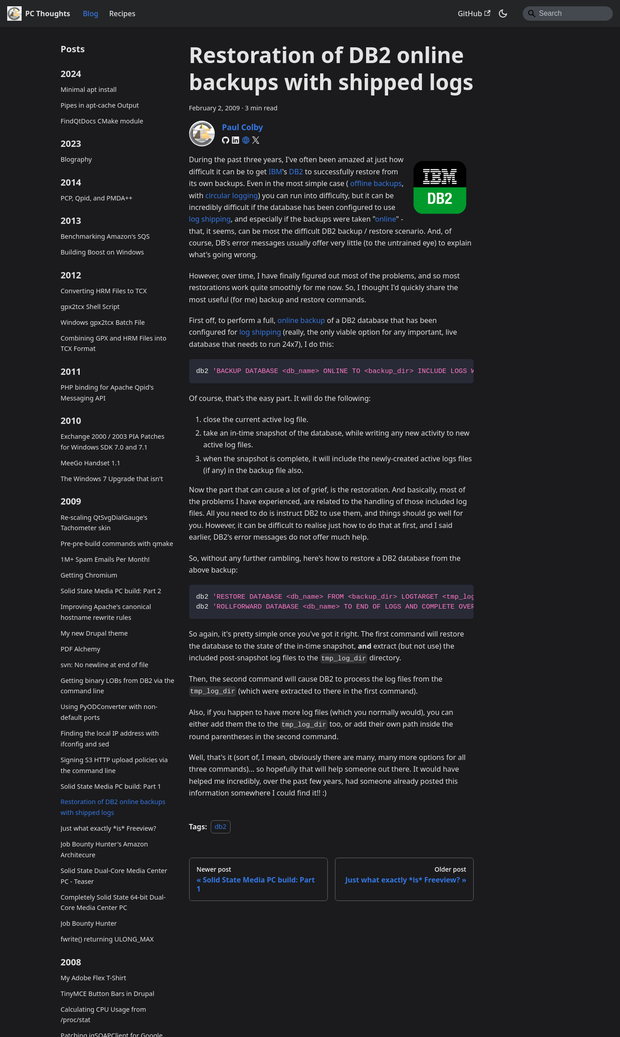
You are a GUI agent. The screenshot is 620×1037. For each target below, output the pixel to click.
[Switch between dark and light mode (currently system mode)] (503, 13)
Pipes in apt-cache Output (100, 105)
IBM (275, 172)
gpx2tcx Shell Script (90, 306)
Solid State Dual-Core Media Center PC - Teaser (114, 876)
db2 (220, 827)
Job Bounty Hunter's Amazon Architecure (104, 849)
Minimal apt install (89, 89)
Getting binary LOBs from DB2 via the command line (118, 686)
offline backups (376, 183)
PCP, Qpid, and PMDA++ (97, 198)
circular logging (231, 195)
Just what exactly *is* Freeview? (108, 828)
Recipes (122, 13)
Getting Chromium (89, 575)
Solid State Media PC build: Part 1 (111, 786)
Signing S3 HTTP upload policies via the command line (114, 765)
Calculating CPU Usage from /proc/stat (103, 1014)
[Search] (568, 13)
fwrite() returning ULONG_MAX (107, 939)
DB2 (296, 172)
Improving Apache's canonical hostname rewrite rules (106, 612)
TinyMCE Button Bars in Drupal (107, 993)
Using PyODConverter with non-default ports (109, 712)
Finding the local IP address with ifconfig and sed (110, 738)
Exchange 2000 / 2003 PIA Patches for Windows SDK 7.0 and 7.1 (113, 441)
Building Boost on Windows (102, 252)
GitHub (474, 13)
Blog (90, 13)
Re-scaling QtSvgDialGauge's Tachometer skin (104, 522)
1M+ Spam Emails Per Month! (105, 559)
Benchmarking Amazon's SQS (105, 236)
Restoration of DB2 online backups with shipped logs (113, 807)
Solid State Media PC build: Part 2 (111, 591)
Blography (76, 159)
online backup (301, 320)
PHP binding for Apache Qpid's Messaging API (107, 392)
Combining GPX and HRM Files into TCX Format (114, 343)
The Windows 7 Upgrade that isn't (112, 478)
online (385, 219)
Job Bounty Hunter (89, 923)
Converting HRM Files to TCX (104, 291)
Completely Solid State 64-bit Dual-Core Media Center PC (113, 902)
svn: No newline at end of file (105, 664)
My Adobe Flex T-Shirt (94, 977)
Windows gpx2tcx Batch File (103, 322)
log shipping (210, 219)
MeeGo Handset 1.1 (91, 463)
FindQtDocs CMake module (102, 121)
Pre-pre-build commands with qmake (117, 543)
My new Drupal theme (94, 633)
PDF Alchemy (80, 649)
